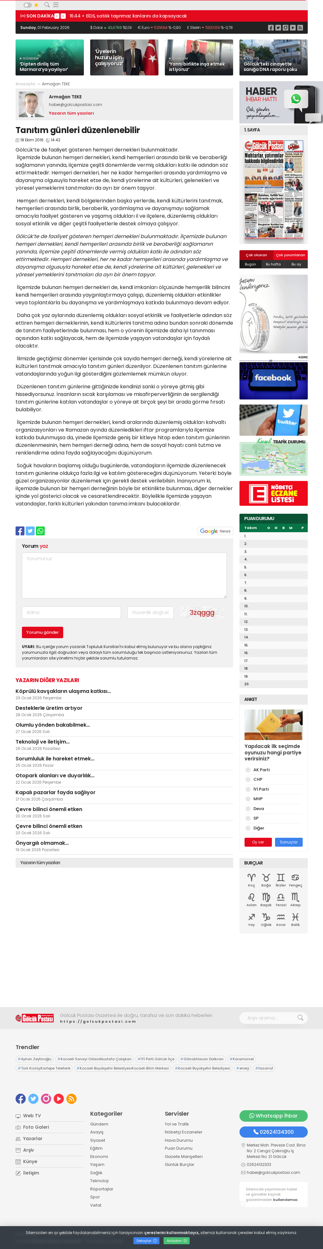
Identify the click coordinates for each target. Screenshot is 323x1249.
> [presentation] (63, 15)
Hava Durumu (179, 1140)
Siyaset (97, 1140)
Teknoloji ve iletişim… (43, 741)
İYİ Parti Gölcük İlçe (156, 1059)
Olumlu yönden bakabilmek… (53, 725)
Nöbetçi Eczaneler (184, 1132)
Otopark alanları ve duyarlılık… (55, 775)
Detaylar (147, 1240)
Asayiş (97, 1132)
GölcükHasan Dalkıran (202, 1059)
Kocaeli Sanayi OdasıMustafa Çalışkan (94, 1059)
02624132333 (259, 1164)
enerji (242, 1068)
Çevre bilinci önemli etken (49, 809)
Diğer (258, 828)
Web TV (28, 1115)
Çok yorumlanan (290, 255)
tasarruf (264, 1068)
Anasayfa (25, 84)
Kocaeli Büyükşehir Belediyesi (202, 1068)
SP (255, 818)
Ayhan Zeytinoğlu (34, 1059)
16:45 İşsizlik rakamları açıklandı (106, 16)
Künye (26, 1161)
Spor (95, 1197)
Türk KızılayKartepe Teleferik (44, 1068)
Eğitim (96, 1148)
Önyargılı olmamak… (42, 843)
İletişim (27, 1173)
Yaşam (97, 1164)
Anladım (177, 1240)
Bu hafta (273, 264)
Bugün (250, 264)
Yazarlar (29, 1138)
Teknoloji (99, 1181)
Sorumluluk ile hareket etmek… (55, 758)
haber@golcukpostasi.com (75, 104)
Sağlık (96, 1173)
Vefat (95, 1205)
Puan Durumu (178, 1148)
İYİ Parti (260, 789)
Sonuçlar (289, 842)
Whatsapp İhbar (273, 1115)
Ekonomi (99, 1157)
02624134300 (273, 1132)
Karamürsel (242, 1059)
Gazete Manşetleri (184, 1157)
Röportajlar (101, 1189)
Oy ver (258, 842)
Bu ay (296, 264)
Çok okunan (256, 255)
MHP (257, 799)
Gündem (99, 1124)
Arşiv (25, 1150)
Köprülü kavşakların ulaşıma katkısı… (63, 691)
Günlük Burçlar (179, 1164)
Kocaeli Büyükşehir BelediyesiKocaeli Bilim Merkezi (123, 1068)
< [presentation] (57, 15)
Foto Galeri (32, 1127)
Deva (258, 809)
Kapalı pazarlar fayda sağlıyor (56, 792)
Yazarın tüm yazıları (71, 113)
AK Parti (260, 770)
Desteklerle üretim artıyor (49, 708)
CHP (257, 779)
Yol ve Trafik (177, 1124)
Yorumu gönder (42, 632)
